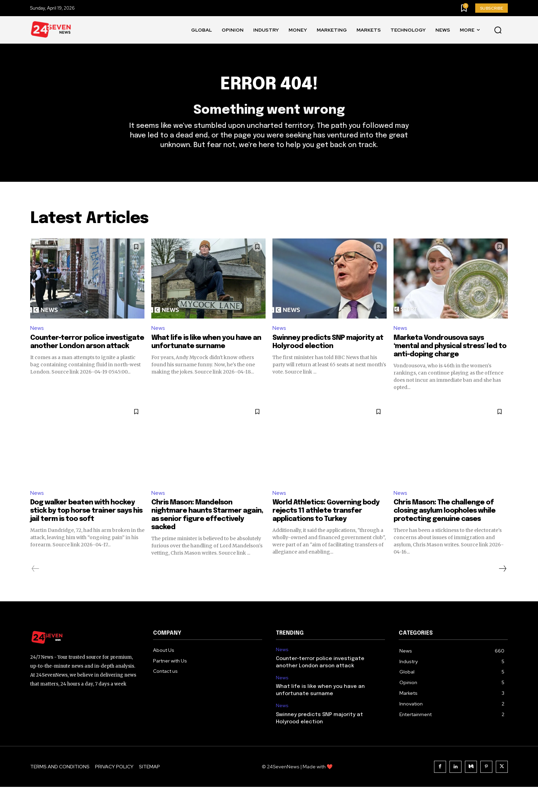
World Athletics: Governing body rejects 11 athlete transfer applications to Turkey (325, 515)
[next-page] (502, 573)
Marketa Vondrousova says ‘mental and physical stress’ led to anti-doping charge (450, 349)
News (37, 331)
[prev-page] (35, 573)
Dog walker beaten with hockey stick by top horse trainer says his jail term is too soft (86, 515)
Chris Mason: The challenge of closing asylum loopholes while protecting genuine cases (444, 515)
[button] (498, 30)
